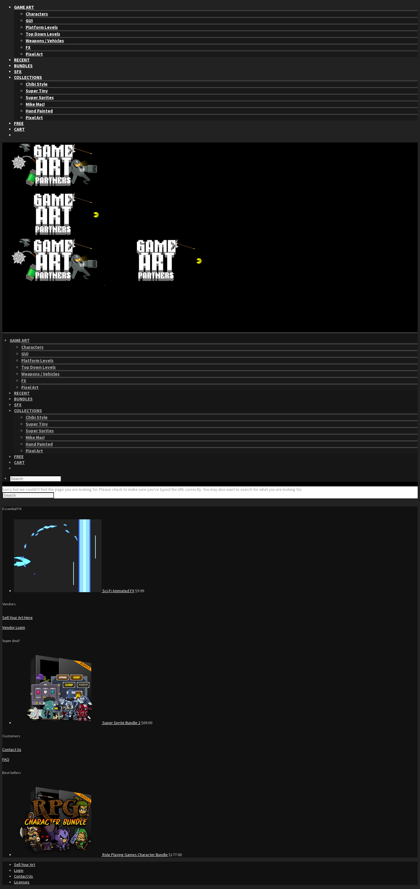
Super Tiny (37, 91)
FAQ (5, 759)
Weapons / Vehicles (45, 40)
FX (28, 47)
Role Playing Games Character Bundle (135, 854)
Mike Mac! (35, 104)
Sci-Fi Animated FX (118, 590)
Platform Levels (42, 27)
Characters (37, 14)
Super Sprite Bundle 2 (121, 722)
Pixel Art (34, 54)
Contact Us (11, 749)
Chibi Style (37, 84)
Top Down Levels (43, 34)
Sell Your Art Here (17, 617)
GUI (29, 20)
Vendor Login (13, 627)
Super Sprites (40, 97)
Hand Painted (39, 111)
